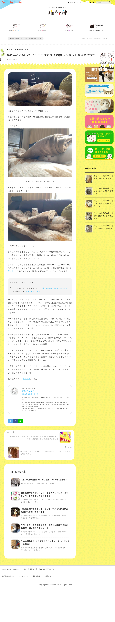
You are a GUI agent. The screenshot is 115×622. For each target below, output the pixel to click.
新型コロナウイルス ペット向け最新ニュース (25, 39)
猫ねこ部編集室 (29, 569)
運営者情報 (36, 576)
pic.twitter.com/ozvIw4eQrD (55, 288)
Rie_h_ (11, 271)
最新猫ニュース (24, 49)
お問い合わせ (74, 2)
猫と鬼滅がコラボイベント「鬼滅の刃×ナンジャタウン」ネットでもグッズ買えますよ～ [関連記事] (44, 494)
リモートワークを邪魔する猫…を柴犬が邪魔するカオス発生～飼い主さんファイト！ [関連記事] (44, 526)
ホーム (11, 49)
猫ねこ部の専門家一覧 (46, 569)
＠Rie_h (26, 378)
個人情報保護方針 (8, 576)
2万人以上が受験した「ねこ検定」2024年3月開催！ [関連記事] (44, 479)
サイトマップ (23, 576)
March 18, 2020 (33, 291)
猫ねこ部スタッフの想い (10, 569)
